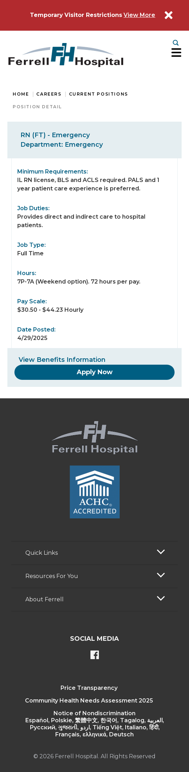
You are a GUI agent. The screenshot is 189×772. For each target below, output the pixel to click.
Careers (48, 94)
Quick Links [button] (41, 552)
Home (21, 94)
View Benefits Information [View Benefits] (62, 360)
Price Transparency (89, 688)
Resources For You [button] (51, 576)
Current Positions (98, 94)
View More (139, 15)
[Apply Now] (95, 372)
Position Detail (37, 106)
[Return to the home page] (65, 55)
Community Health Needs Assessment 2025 (89, 700)
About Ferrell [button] (44, 599)
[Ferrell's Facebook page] (95, 655)
